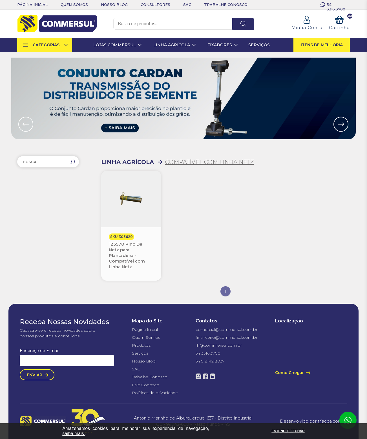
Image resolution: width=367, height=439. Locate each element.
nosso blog (114, 4)
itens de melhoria (322, 44)
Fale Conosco (145, 384)
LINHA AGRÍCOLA (127, 162)
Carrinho (339, 23)
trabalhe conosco (225, 4)
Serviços (140, 353)
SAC (136, 369)
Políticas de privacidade (155, 392)
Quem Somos (146, 337)
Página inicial (32, 4)
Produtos (141, 345)
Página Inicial (145, 329)
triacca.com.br (332, 421)
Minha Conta (306, 27)
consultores (155, 4)
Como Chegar (289, 372)
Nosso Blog (144, 361)
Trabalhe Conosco (149, 376)
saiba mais (73, 433)
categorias (46, 44)
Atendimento (348, 420)
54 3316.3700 (336, 4)
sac (187, 4)
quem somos (74, 4)
